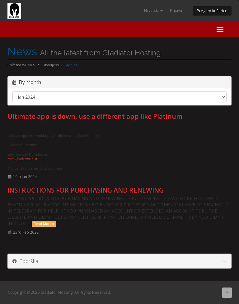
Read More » (44, 224)
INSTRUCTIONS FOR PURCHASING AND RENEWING (85, 190)
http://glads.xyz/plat (22, 159)
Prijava (176, 10)
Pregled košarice (212, 10)
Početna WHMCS (21, 65)
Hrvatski (153, 10)
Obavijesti (50, 65)
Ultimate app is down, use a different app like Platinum (94, 116)
